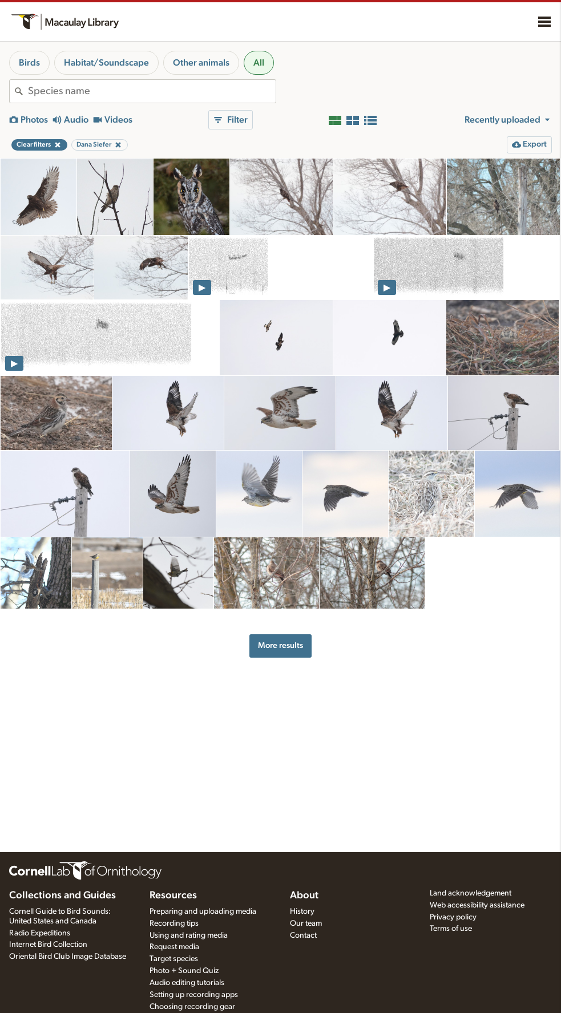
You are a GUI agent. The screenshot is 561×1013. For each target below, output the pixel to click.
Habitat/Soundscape (106, 62)
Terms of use (451, 929)
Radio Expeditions (39, 933)
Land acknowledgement (470, 893)
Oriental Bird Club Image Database (67, 957)
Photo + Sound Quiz (184, 971)
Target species (174, 959)
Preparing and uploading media (203, 911)
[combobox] (152, 91)
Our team (306, 923)
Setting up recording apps (194, 995)
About (304, 895)
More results (280, 645)
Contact (303, 935)
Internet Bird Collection (48, 945)
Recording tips (174, 923)
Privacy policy (453, 917)
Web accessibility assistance (477, 905)
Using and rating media (189, 935)
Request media (174, 947)
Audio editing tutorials (187, 983)
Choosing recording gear (192, 1007)
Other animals (201, 62)
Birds (29, 62)
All (258, 62)
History (302, 911)
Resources (173, 895)
